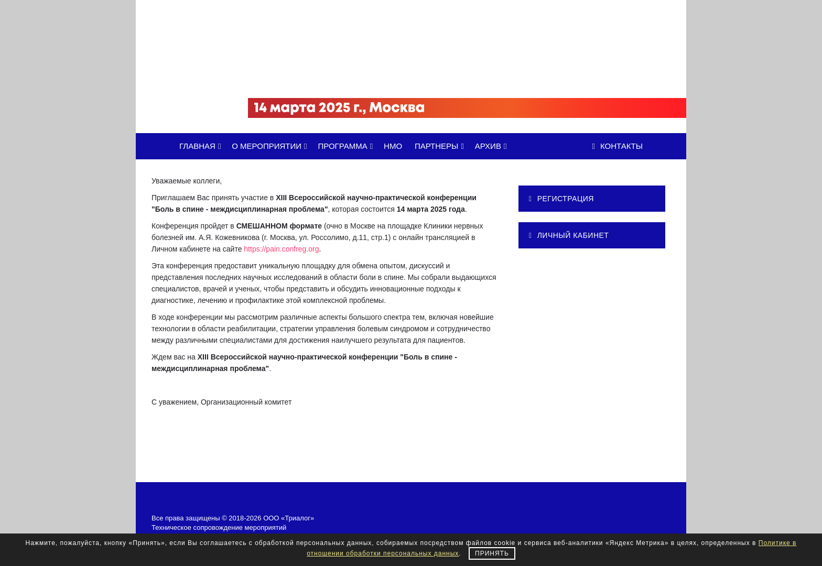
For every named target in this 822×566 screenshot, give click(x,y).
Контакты (617, 146)
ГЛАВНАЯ (201, 146)
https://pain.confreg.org (281, 249)
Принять (492, 553)
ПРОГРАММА (347, 146)
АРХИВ (493, 146)
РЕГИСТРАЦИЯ (561, 198)
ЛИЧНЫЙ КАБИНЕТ (569, 235)
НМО (393, 146)
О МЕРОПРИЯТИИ (271, 146)
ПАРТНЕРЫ (441, 146)
